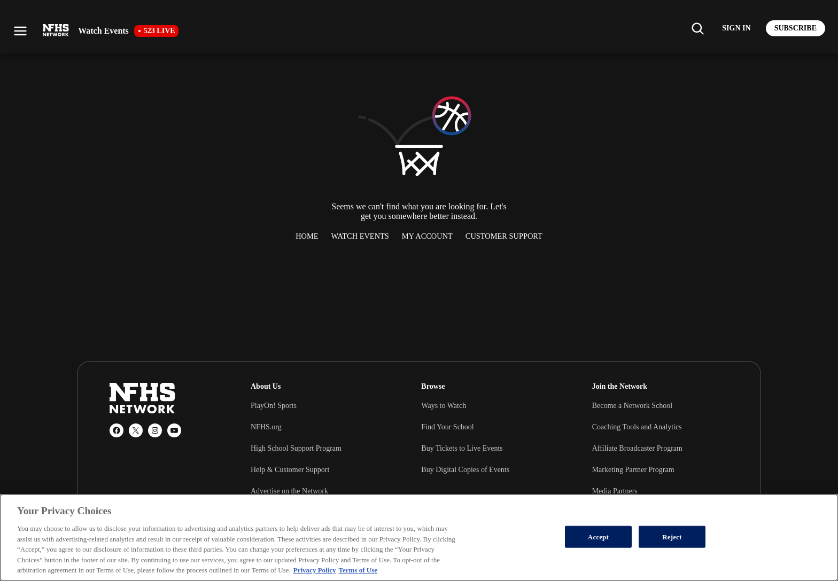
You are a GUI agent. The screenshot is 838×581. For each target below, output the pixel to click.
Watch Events (360, 236)
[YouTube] (174, 430)
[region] (419, 537)
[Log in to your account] (736, 28)
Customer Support (503, 236)
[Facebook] (116, 430)
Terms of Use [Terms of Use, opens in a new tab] (358, 570)
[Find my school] (697, 28)
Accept (598, 536)
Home (307, 236)
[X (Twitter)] (136, 430)
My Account (427, 236)
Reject (671, 536)
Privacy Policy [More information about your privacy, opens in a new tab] (314, 570)
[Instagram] (155, 430)
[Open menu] (20, 31)
